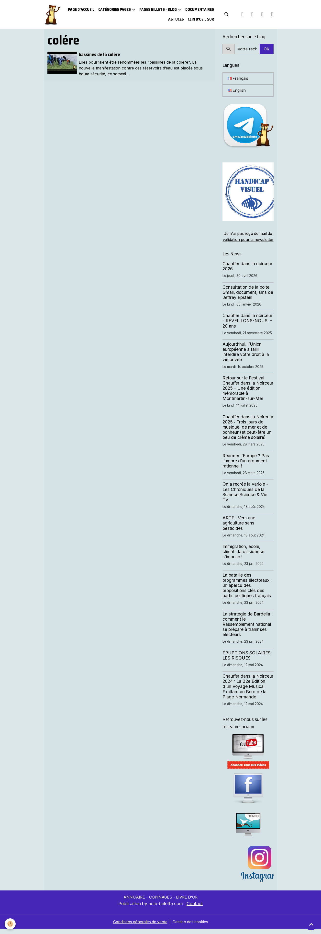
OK (266, 48)
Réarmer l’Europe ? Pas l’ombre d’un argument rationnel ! (245, 466)
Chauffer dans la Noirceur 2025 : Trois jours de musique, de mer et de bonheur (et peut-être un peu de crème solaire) (247, 432)
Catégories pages (115, 9)
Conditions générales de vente (139, 927)
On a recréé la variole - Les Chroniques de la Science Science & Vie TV (245, 497)
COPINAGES (160, 902)
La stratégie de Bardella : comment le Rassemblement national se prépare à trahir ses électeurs (247, 630)
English (237, 90)
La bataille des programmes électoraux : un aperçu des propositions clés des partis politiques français (247, 591)
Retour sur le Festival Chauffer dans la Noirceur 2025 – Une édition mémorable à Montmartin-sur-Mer (247, 394)
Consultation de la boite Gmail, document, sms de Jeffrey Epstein (247, 298)
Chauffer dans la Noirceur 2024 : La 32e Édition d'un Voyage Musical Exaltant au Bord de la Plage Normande (247, 692)
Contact (195, 908)
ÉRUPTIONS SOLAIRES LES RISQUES (246, 661)
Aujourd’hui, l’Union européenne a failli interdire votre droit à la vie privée (245, 357)
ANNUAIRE (133, 902)
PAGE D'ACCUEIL (81, 9)
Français (238, 78)
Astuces (176, 19)
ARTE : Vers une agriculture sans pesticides (238, 528)
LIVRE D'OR (187, 902)
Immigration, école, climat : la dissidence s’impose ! (243, 557)
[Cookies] (10, 923)
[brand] (52, 14)
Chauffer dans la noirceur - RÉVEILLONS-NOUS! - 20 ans (247, 326)
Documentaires (199, 9)
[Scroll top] (311, 924)
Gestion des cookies (191, 927)
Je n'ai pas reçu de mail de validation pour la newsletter (248, 239)
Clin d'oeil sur (201, 19)
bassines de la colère (99, 54)
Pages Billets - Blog (158, 9)
